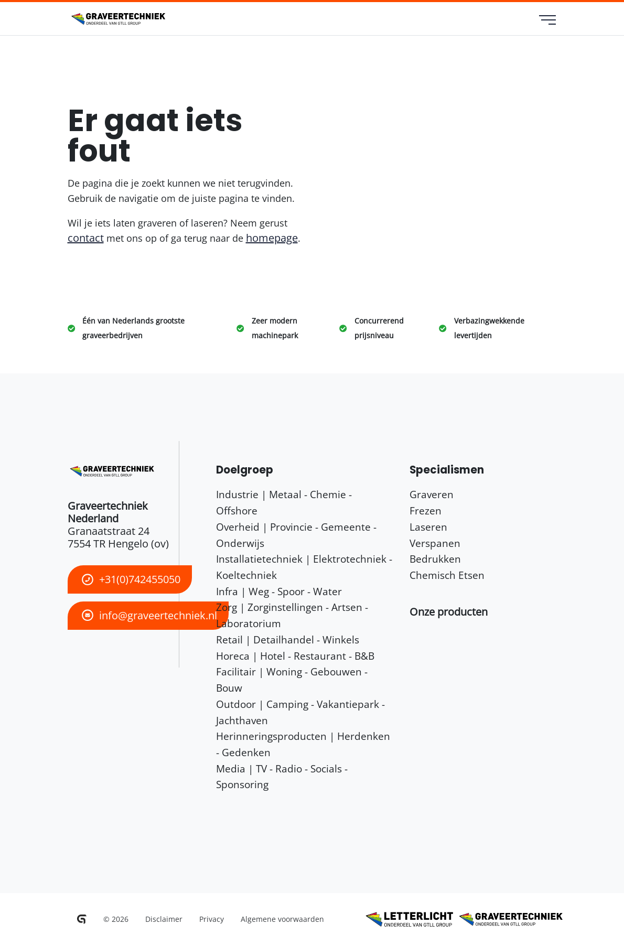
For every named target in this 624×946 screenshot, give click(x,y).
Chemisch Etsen (447, 575)
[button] (449, 612)
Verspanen (435, 543)
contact (86, 238)
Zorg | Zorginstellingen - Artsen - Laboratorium (292, 615)
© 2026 (115, 919)
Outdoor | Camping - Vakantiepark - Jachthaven (300, 712)
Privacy (211, 919)
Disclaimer (163, 919)
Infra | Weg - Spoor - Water (279, 591)
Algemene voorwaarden (282, 919)
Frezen (426, 510)
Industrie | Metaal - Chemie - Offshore (284, 502)
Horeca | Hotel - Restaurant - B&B (295, 656)
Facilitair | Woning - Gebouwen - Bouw (292, 679)
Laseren (428, 527)
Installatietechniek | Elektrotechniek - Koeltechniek (304, 567)
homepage (272, 238)
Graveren (432, 494)
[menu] (548, 21)
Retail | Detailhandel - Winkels (287, 639)
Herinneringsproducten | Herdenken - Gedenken (303, 744)
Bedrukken (435, 559)
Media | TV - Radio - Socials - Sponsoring (282, 776)
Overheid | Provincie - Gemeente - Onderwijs (296, 535)
